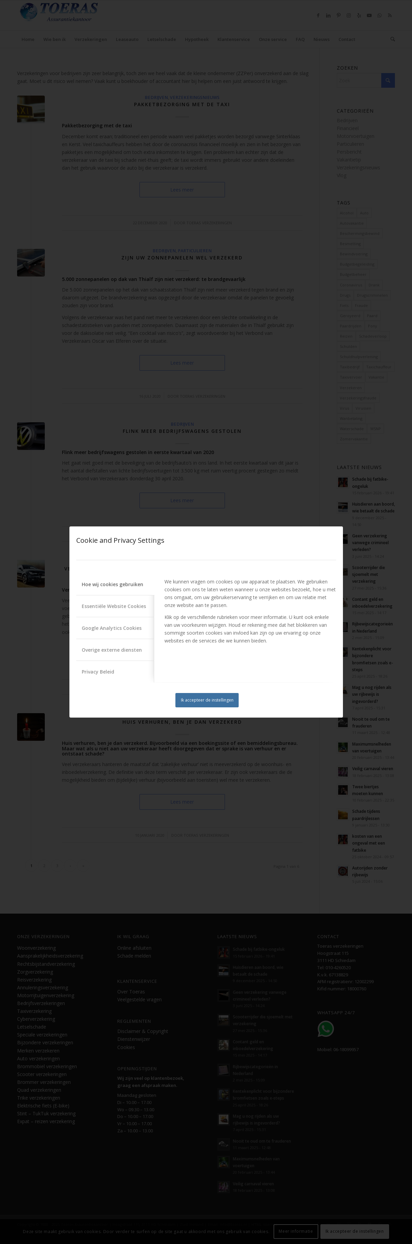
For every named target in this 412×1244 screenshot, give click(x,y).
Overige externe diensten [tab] (112, 650)
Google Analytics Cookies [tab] (112, 628)
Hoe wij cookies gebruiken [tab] (112, 584)
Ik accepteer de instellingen (207, 700)
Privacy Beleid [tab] (98, 671)
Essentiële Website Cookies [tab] (114, 606)
